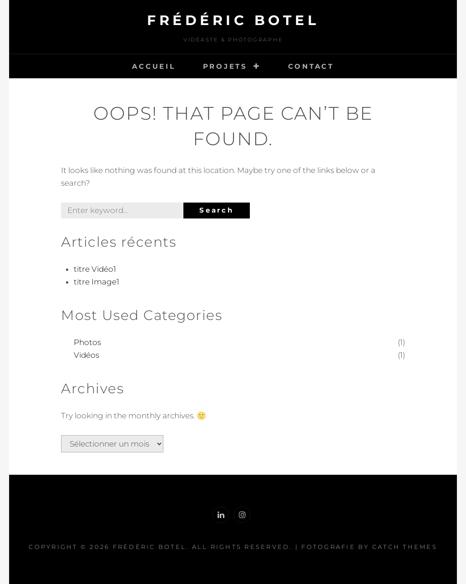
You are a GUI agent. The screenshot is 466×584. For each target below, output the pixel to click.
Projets (225, 66)
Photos (87, 342)
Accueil (153, 66)
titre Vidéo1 (95, 269)
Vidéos (86, 355)
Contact (311, 66)
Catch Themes (404, 546)
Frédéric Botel (233, 20)
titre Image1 (96, 281)
